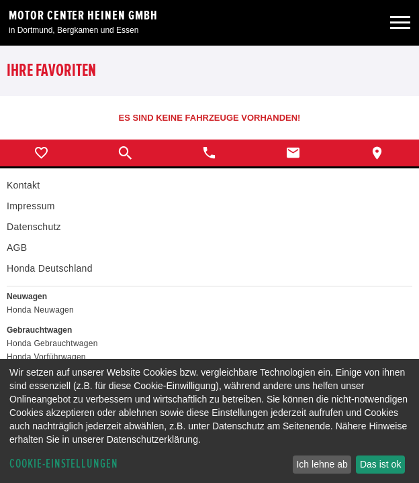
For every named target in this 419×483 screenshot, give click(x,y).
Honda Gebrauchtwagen (52, 343)
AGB (17, 247)
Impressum (31, 206)
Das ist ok (380, 464)
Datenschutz (34, 226)
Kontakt (23, 185)
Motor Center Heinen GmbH (83, 15)
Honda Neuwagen (40, 310)
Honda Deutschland (50, 268)
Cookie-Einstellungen (63, 464)
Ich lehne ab (321, 464)
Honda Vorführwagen (46, 357)
